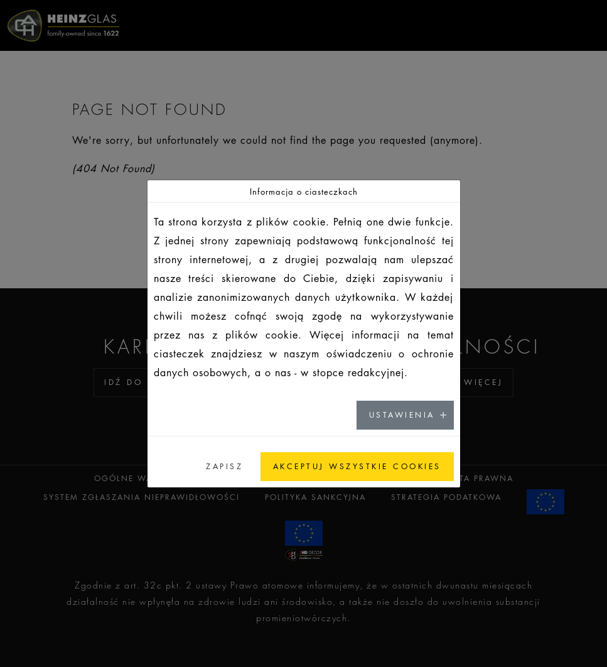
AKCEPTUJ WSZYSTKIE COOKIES (357, 466)
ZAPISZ (224, 466)
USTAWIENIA (402, 414)
